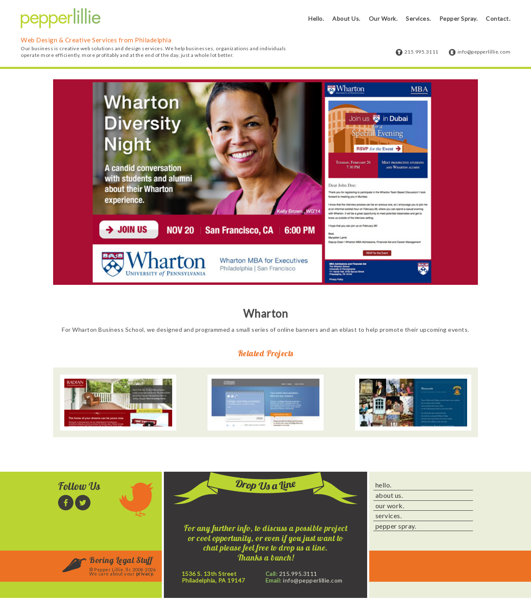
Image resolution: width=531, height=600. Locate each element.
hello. (383, 485)
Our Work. (383, 18)
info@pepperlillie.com (484, 52)
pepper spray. (396, 526)
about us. (389, 495)
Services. (418, 18)
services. (388, 515)
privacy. (145, 573)
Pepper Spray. (458, 18)
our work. (389, 505)
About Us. (346, 18)
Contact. (498, 18)
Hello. (316, 18)
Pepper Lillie (60, 18)
